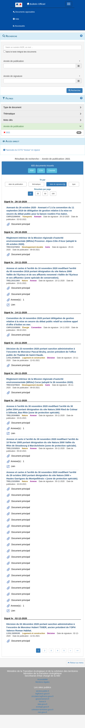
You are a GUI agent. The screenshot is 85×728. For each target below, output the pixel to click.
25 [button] (38, 194)
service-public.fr (42, 691)
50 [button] (45, 194)
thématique (36, 184)
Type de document (12, 107)
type (74, 184)
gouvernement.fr (42, 699)
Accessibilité (42, 679)
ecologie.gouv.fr (42, 707)
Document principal (20, 224)
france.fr (42, 701)
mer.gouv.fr (42, 712)
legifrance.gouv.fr (42, 694)
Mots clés (8, 120)
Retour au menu (75, 663)
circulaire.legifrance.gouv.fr (42, 696)
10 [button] (30, 194)
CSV (41, 170)
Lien (12, 304)
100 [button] (53, 194)
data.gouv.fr (42, 704)
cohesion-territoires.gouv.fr (42, 710)
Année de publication (13, 126)
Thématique (9, 113)
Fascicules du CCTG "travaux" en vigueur (21, 150)
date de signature (56, 184)
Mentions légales (42, 682)
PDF (32, 170)
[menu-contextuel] (4, 51)
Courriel (51, 170)
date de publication (16, 184)
